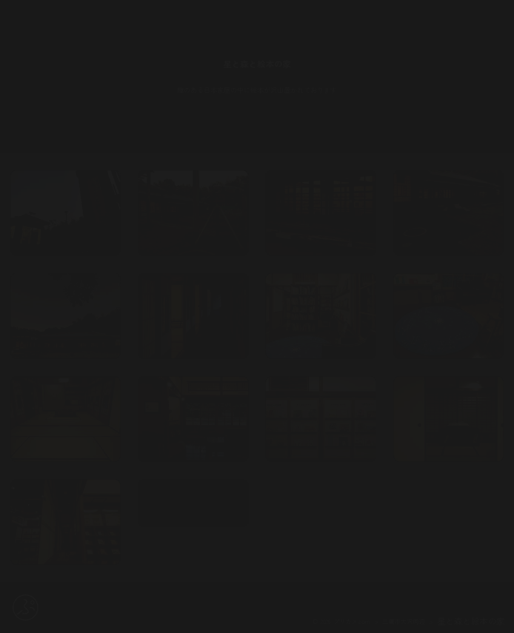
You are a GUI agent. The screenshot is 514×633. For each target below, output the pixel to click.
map (193, 521)
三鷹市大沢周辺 (403, 621)
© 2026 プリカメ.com (341, 621)
